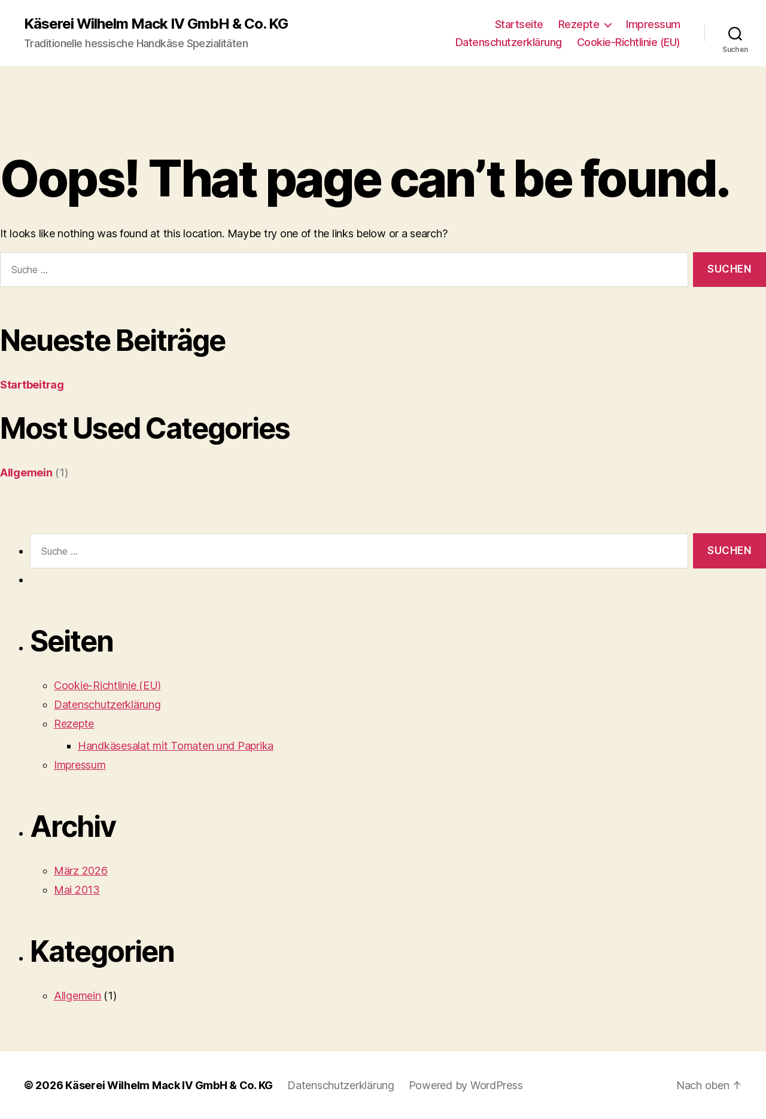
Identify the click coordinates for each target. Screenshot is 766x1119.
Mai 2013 (77, 889)
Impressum (653, 24)
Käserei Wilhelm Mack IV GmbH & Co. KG (156, 24)
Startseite (519, 24)
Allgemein (26, 472)
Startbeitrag (32, 384)
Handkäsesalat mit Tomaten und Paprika (175, 745)
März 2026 (81, 870)
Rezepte (579, 24)
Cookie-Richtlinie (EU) (628, 42)
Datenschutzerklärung (508, 42)
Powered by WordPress (466, 1085)
